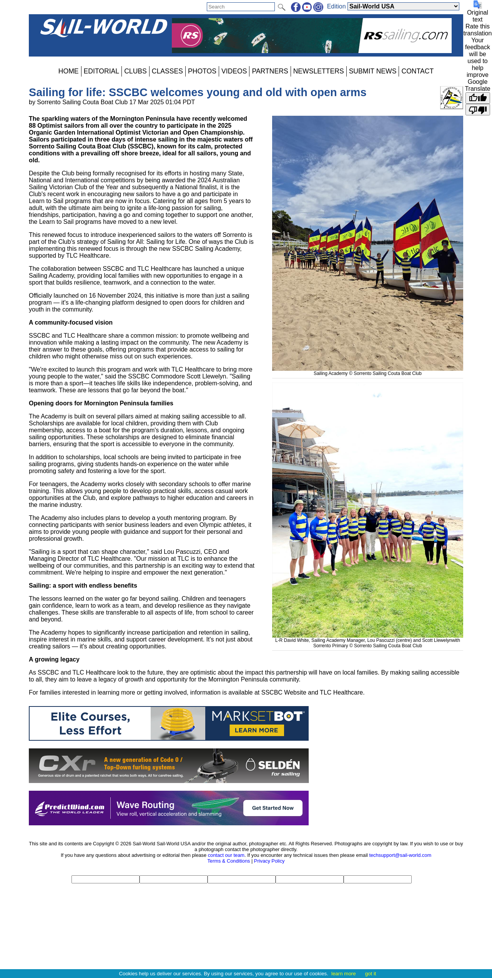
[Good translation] (477, 98)
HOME (68, 71)
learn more (343, 973)
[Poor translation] (477, 109)
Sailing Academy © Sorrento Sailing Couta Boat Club (367, 370)
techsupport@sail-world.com (400, 855)
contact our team (226, 855)
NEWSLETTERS (318, 71)
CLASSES (167, 71)
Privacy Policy (269, 861)
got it (370, 973)
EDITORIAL (102, 71)
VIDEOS (234, 71)
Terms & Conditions (228, 861)
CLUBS (135, 71)
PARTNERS (270, 71)
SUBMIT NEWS (373, 71)
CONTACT (417, 71)
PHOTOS (202, 71)
